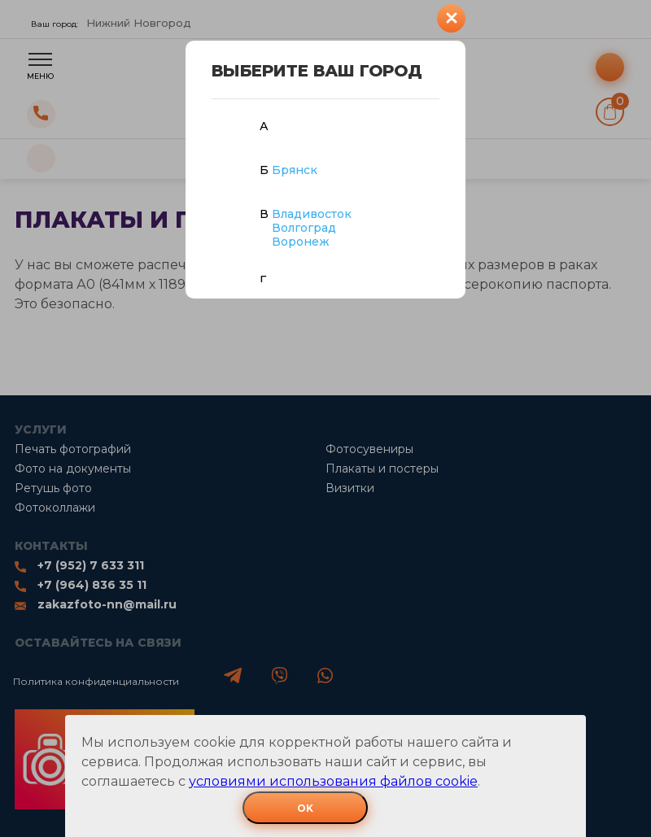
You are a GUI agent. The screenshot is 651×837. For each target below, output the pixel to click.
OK (305, 808)
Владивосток (312, 214)
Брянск (294, 170)
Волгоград (304, 227)
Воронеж (301, 241)
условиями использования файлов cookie (333, 781)
